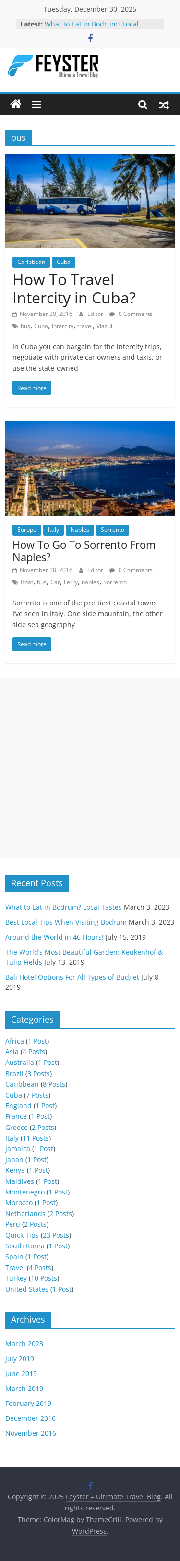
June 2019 (21, 1373)
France (16, 1116)
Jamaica (17, 1148)
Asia (12, 1051)
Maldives (19, 1181)
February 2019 (28, 1403)
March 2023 (24, 1343)
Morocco (19, 1202)
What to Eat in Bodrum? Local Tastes (63, 907)
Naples (80, 529)
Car (55, 582)
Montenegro (25, 1191)
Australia (19, 1062)
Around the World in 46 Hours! (54, 937)
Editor (96, 314)
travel (85, 326)
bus (25, 326)
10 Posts (44, 1278)
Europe (26, 529)
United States (26, 1289)
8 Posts (54, 1084)
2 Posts (43, 1127)
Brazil (14, 1073)
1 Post (37, 1041)
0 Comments (131, 314)
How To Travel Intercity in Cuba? (74, 288)
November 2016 (30, 1433)
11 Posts (36, 1137)
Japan (14, 1159)
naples (90, 582)
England (18, 1105)
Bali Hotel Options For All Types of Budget (72, 977)
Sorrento (112, 529)
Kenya (15, 1170)
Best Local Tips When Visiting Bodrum (66, 922)
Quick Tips (22, 1235)
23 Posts (56, 1235)
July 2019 (19, 1358)
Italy (53, 529)
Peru (12, 1224)
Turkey (16, 1278)
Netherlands (25, 1213)
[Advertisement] (90, 768)
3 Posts (38, 1073)
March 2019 (24, 1388)
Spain (14, 1256)
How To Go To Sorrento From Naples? (84, 550)
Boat (27, 582)
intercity (62, 326)
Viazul (104, 326)
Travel (15, 1267)
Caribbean (31, 262)
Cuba (64, 262)
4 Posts (34, 1051)
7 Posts (37, 1095)
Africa (14, 1041)
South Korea (25, 1245)
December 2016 (30, 1418)
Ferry (71, 582)
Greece (16, 1127)
